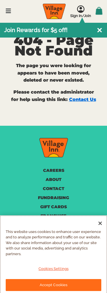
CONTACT (53, 188)
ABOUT (53, 179)
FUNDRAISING (53, 197)
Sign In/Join (80, 16)
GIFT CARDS (53, 206)
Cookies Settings (53, 271)
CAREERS (53, 170)
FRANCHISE (53, 215)
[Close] (100, 226)
